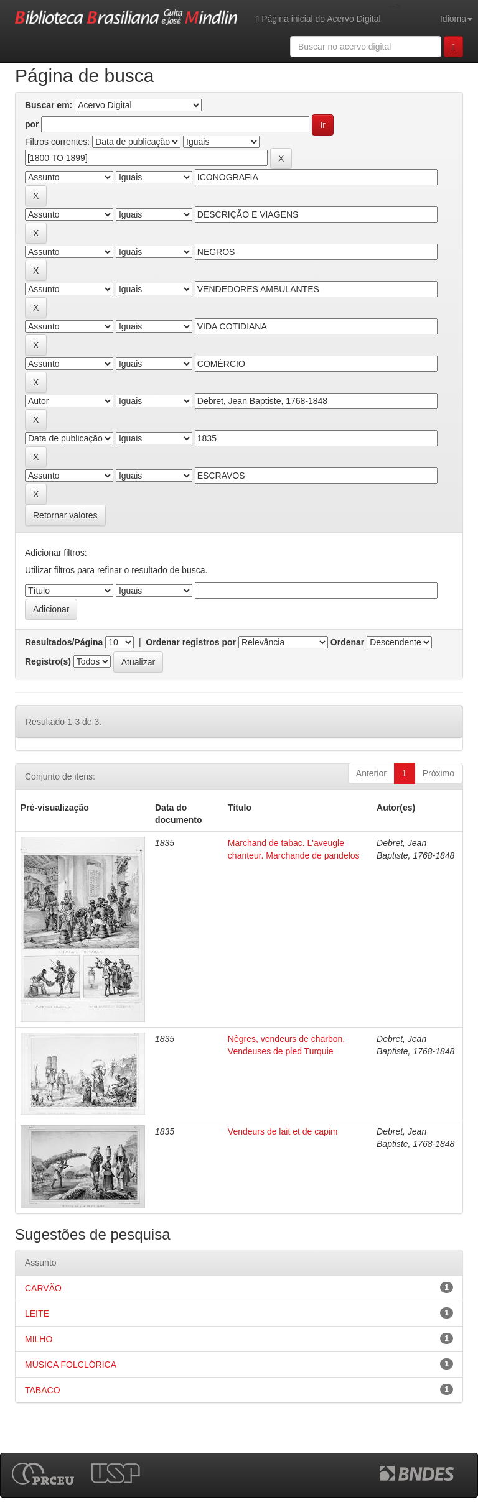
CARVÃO (43, 1288)
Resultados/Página (64, 642)
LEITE (37, 1314)
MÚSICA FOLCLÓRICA (70, 1365)
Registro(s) (48, 661)
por (32, 124)
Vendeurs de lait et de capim (283, 1131)
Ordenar (347, 642)
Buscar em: (48, 105)
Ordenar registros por (191, 642)
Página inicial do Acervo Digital (318, 19)
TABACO (42, 1390)
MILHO (38, 1339)
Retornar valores (65, 515)
